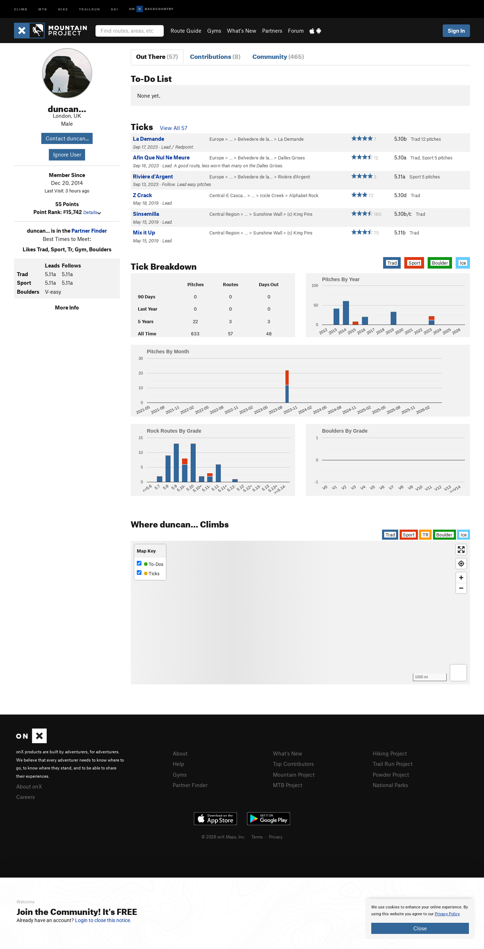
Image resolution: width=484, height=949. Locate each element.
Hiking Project (390, 753)
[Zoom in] (461, 577)
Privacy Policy (447, 914)
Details (92, 212)
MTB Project (287, 785)
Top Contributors (293, 763)
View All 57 (173, 128)
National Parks (390, 785)
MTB (42, 8)
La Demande (291, 139)
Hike (63, 8)
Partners (272, 30)
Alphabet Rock (303, 195)
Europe (216, 139)
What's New (241, 30)
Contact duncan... (67, 138)
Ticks (148, 573)
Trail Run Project (393, 763)
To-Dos (150, 564)
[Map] (300, 612)
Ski (114, 8)
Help (178, 763)
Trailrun (89, 8)
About (180, 753)
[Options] (458, 673)
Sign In (456, 30)
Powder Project (391, 774)
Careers (25, 797)
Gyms (214, 30)
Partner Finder (89, 230)
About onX (29, 786)
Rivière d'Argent (294, 177)
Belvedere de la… (255, 139)
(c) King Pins (299, 214)
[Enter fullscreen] (461, 549)
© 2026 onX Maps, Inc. (223, 836)
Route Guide (186, 30)
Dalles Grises (291, 158)
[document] (420, 919)
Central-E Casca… (227, 195)
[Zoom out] (461, 588)
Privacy (276, 836)
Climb (21, 8)
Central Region (224, 214)
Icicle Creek (272, 195)
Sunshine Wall (267, 214)
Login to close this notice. (103, 920)
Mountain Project (294, 774)
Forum (296, 30)
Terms (257, 836)
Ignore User (67, 154)
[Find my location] (461, 563)
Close (420, 928)
